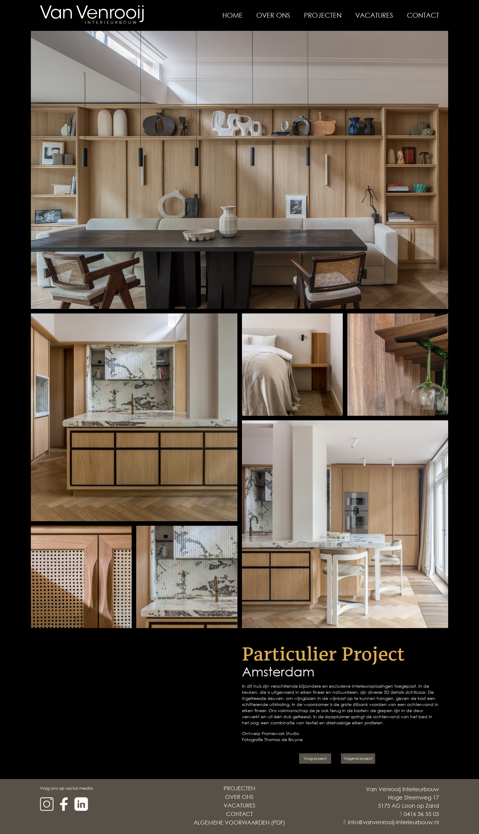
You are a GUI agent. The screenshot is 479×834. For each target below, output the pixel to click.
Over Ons (273, 15)
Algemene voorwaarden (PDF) (239, 822)
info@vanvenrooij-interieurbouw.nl (393, 822)
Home (232, 15)
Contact (423, 15)
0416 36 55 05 (421, 813)
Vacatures (374, 15)
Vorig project (315, 758)
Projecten (323, 15)
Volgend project (358, 758)
